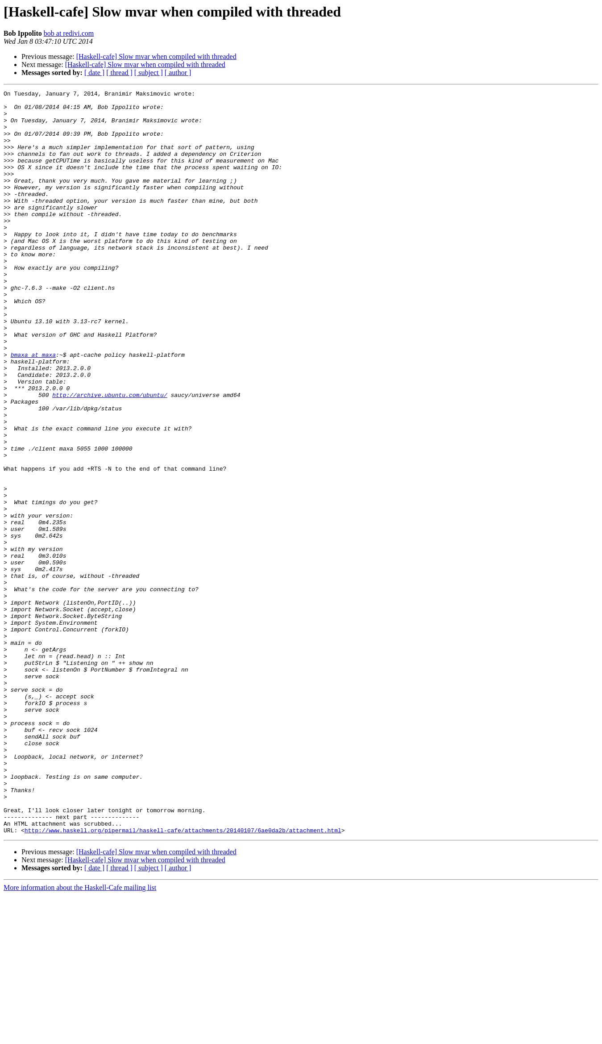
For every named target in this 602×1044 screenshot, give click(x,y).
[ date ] (94, 72)
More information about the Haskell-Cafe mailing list (80, 1036)
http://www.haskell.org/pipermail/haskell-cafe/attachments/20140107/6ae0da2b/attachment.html (183, 979)
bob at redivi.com (69, 33)
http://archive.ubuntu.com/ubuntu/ (109, 456)
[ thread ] (119, 72)
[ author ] (178, 72)
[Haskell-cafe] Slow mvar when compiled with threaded (156, 56)
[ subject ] (148, 72)
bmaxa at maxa (33, 408)
